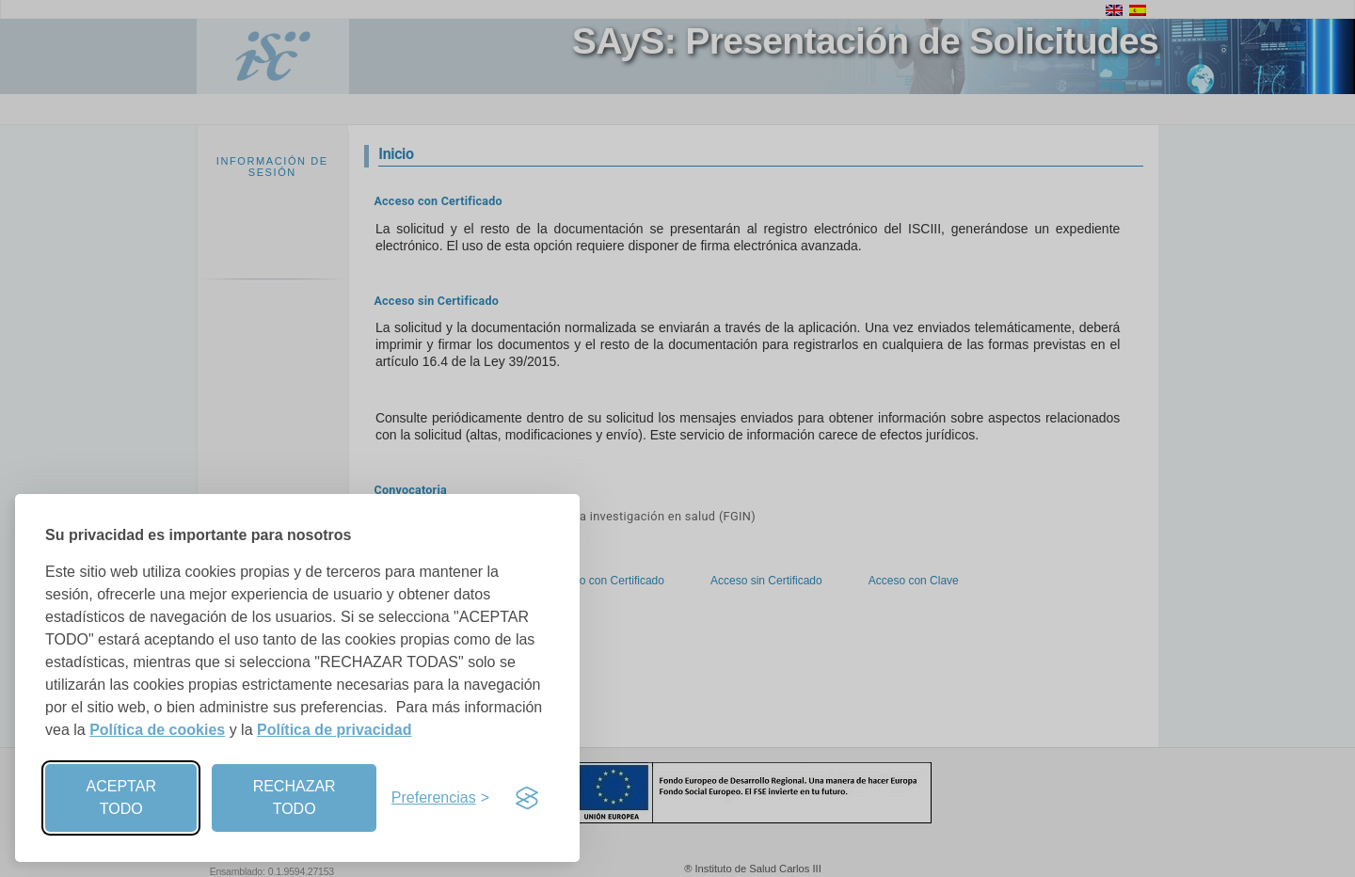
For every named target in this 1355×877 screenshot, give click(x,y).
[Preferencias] (440, 798)
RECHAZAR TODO (294, 797)
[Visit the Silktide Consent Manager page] (527, 798)
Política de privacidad (334, 730)
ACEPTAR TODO (121, 797)
